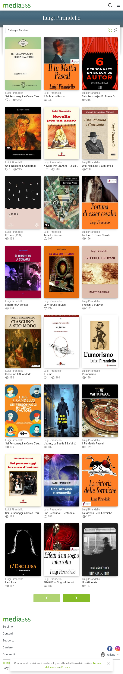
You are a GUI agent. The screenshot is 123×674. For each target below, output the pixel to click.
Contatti (8, 633)
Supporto (8, 640)
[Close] (108, 663)
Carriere (8, 647)
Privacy (65, 667)
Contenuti (9, 654)
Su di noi (8, 626)
